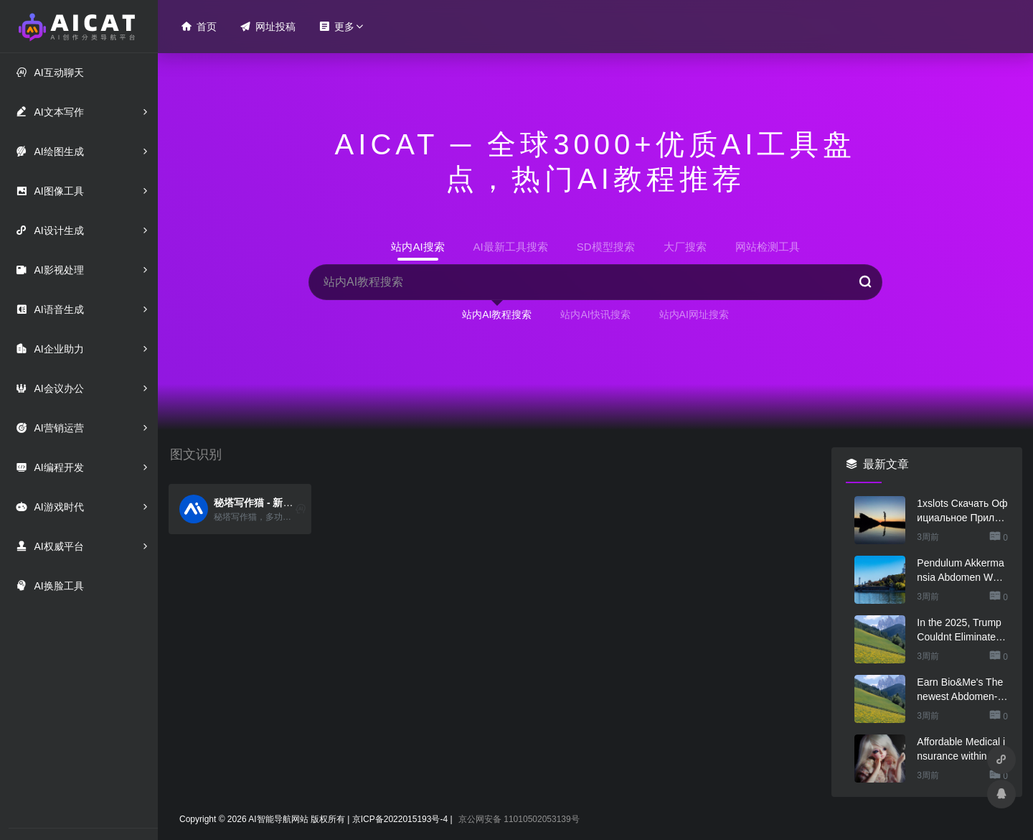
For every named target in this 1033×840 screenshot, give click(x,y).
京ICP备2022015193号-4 (400, 819)
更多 (336, 26)
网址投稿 (268, 26)
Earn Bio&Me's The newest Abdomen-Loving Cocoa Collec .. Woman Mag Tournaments (960, 690)
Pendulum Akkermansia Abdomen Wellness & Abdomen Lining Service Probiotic (961, 570)
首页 (199, 26)
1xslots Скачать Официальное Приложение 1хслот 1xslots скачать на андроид (962, 511)
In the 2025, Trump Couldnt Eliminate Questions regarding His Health (961, 630)
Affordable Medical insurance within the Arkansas (961, 749)
